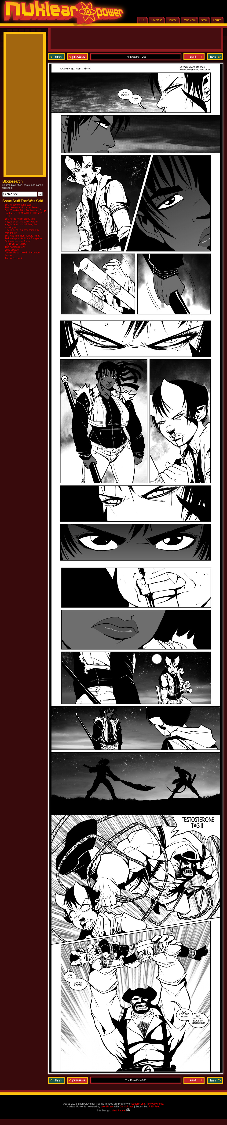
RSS (142, 20)
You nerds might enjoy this (20, 218)
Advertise (156, 20)
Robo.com (189, 20)
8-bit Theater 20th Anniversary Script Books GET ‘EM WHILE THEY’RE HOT (25, 213)
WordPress (107, 1106)
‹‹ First (57, 57)
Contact (172, 20)
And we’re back (13, 258)
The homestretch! (15, 246)
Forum (217, 20)
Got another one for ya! (18, 241)
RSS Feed (154, 1106)
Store (204, 20)
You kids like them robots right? (22, 235)
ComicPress (126, 1106)
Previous (77, 57)
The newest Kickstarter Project (22, 207)
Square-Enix (138, 1103)
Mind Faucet (120, 1110)
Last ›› (214, 57)
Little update (12, 249)
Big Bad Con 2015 (15, 244)
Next (194, 57)
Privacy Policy (156, 1103)
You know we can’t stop (18, 204)
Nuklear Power (62, 14)
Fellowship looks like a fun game (23, 238)
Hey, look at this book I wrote (21, 221)
